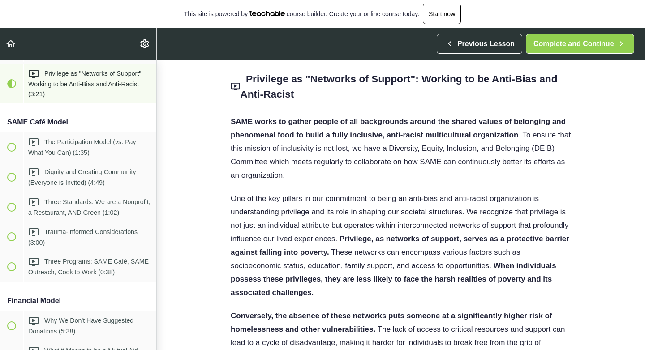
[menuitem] (145, 44)
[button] (11, 44)
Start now (442, 13)
